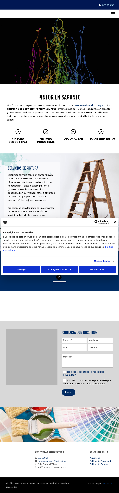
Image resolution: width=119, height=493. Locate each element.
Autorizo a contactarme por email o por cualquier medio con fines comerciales (87, 382)
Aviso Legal (95, 458)
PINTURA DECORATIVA (18, 140)
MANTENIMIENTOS (103, 139)
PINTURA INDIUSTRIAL (46, 140)
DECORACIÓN (73, 139)
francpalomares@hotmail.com (53, 461)
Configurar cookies (59, 269)
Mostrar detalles (102, 261)
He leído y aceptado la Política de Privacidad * (83, 373)
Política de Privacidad (100, 461)
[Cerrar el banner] (115, 222)
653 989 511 (108, 5)
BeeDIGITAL (107, 483)
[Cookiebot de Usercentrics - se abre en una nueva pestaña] (96, 222)
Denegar (21, 269)
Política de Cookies (99, 464)
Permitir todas (97, 269)
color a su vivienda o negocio (89, 105)
